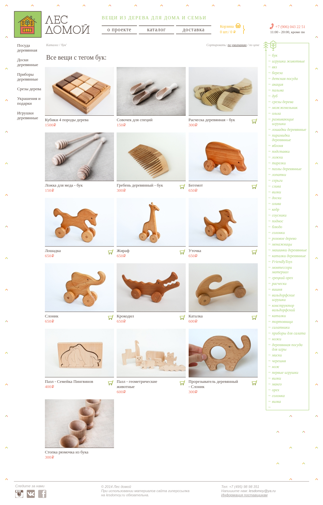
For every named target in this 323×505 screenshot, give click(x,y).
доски (276, 198)
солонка (278, 395)
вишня (277, 289)
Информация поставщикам (244, 495)
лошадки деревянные (289, 129)
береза (277, 73)
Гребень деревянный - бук (140, 185)
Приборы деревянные (27, 77)
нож (275, 366)
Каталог (52, 45)
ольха (276, 113)
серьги (277, 180)
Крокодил (125, 316)
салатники (281, 327)
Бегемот (196, 185)
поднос (277, 221)
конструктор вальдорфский (283, 307)
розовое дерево (284, 238)
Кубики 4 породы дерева (67, 119)
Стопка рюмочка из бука (67, 452)
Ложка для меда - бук (64, 185)
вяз (274, 67)
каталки (279, 316)
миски (277, 355)
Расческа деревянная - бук (212, 119)
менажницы (282, 244)
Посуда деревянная (27, 48)
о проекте (119, 29)
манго (277, 384)
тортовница (282, 321)
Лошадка (53, 250)
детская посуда (285, 78)
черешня (279, 361)
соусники (279, 215)
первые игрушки (285, 372)
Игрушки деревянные (27, 115)
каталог (156, 29)
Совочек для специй (134, 119)
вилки (276, 192)
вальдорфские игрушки (283, 297)
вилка (276, 401)
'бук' (64, 45)
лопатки (279, 174)
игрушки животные (288, 61)
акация (277, 84)
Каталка (196, 316)
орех (275, 390)
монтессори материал (282, 269)
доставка (193, 29)
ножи (276, 339)
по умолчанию (237, 45)
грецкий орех (282, 278)
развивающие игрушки (283, 121)
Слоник (51, 316)
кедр (275, 209)
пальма (278, 90)
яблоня (277, 145)
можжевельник (284, 107)
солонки (278, 232)
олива (276, 203)
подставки (281, 151)
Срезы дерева (29, 88)
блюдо (277, 227)
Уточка (195, 250)
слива (276, 186)
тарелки (279, 163)
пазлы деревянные (287, 169)
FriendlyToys (282, 261)
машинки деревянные (289, 250)
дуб (274, 96)
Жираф (123, 250)
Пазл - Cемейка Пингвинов (69, 381)
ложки (277, 157)
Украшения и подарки (29, 101)
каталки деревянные (289, 256)
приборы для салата (289, 333)
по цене (254, 45)
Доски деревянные (27, 62)
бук (274, 55)
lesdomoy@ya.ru (262, 491)
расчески (279, 283)
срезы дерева (282, 102)
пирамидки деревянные (281, 137)
